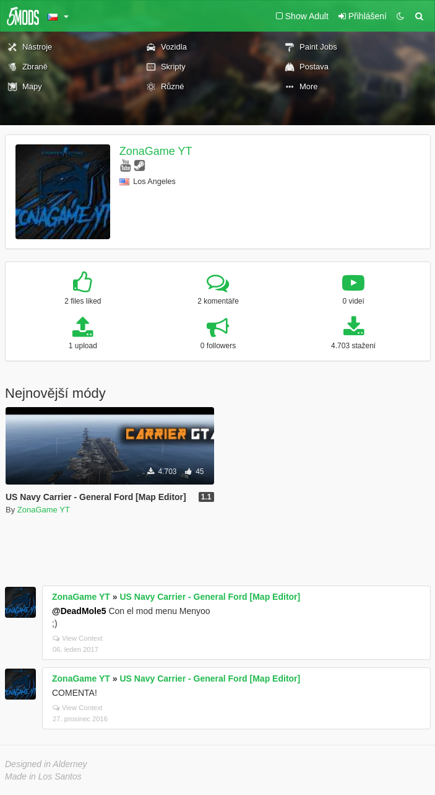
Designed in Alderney (46, 764)
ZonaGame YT (155, 151)
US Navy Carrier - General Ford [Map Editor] (209, 597)
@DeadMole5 (79, 611)
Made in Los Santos (43, 776)
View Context (78, 638)
